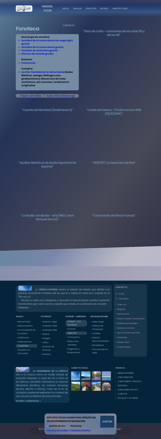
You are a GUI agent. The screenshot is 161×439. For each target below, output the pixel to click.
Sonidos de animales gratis (39, 50)
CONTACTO (69, 25)
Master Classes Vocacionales (131, 318)
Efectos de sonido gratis (37, 53)
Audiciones (23, 337)
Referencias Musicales (127, 323)
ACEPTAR (107, 421)
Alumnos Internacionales (128, 332)
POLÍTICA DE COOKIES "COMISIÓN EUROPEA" (69, 430)
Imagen (46, 338)
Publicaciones (25, 341)
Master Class (123, 342)
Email (121, 293)
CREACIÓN (91, 8)
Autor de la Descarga (60, 96)
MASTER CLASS (120, 8)
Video (45, 342)
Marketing (74, 425)
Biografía (121, 309)
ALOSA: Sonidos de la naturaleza (42, 72)
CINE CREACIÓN (125, 377)
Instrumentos (123, 313)
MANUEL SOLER (47, 8)
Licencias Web (49, 329)
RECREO (104, 8)
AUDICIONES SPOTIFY (128, 389)
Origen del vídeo (31, 96)
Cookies (96, 333)
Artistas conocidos (125, 327)
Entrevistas (122, 337)
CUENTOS (122, 393)
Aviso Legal (98, 321)
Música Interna (25, 325)
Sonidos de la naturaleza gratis (42, 47)
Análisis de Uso (56, 425)
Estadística (98, 345)
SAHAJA (77, 8)
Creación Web (49, 325)
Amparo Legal (49, 321)
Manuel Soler (24, 321)
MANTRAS (122, 385)
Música (46, 334)
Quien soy (121, 304)
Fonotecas (28, 63)
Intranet (46, 354)
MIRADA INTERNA (126, 373)
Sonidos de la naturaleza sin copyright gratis (47, 42)
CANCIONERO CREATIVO (130, 381)
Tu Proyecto (73, 337)
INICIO (66, 8)
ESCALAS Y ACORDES (128, 397)
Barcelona (123, 298)
